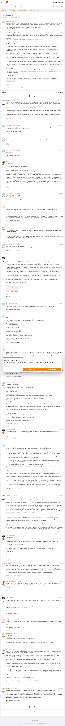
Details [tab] (32, 355)
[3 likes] (13, 119)
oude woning (26, 78)
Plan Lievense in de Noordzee (12, 418)
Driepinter (8, 100)
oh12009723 (8, 563)
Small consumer (9, 125)
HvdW (7, 382)
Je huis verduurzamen (12, 10)
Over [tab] (52, 355)
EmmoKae (8, 206)
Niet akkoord (32, 369)
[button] (56, 6)
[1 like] (12, 423)
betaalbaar (9, 81)
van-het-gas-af (13, 78)
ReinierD (8, 315)
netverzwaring (53, 78)
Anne (7, 649)
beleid (14, 81)
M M (7, 161)
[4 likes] (13, 144)
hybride (39, 78)
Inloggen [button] (62, 6)
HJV (7, 21)
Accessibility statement (42, 723)
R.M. (7, 349)
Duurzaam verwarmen (22, 10)
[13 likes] (13, 85)
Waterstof (20, 78)
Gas (7, 78)
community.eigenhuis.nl (58, 2)
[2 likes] (13, 155)
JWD (7, 257)
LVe (6, 137)
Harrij (7, 303)
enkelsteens (33, 78)
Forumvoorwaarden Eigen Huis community (27, 723)
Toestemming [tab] (13, 355)
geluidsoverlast (45, 78)
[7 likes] (13, 131)
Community (3, 10)
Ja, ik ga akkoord (52, 369)
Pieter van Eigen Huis (10, 581)
